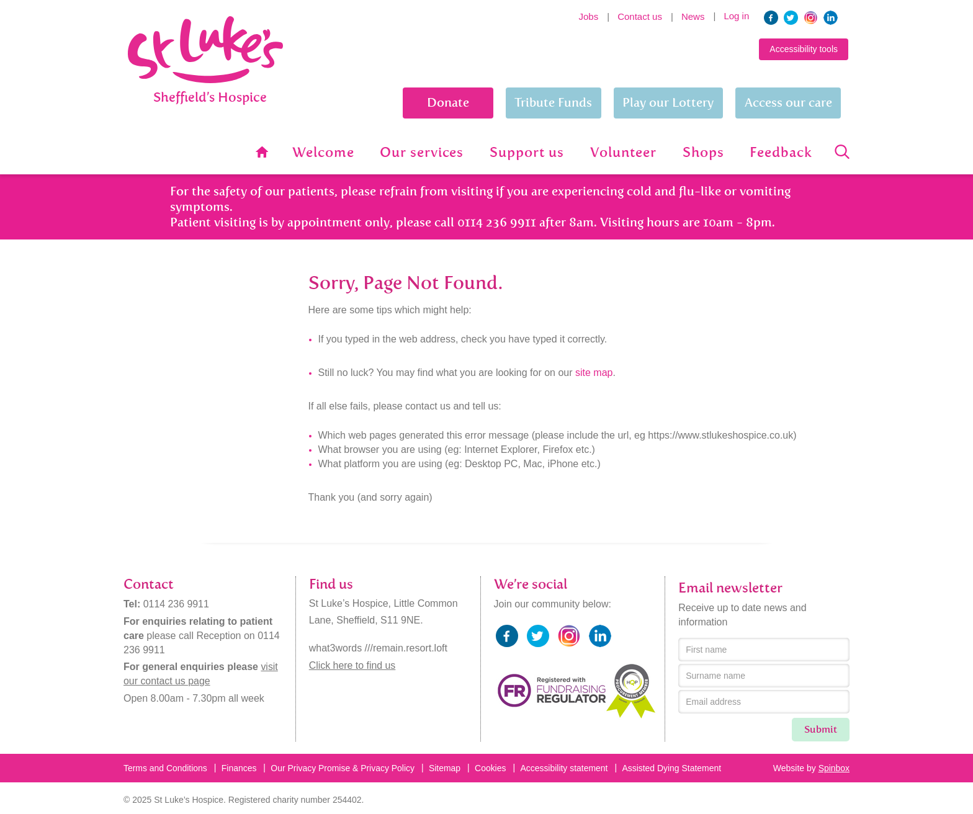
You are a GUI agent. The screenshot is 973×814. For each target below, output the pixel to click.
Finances (239, 767)
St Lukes (205, 91)
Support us (529, 153)
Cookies (492, 767)
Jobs (589, 16)
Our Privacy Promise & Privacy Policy (343, 767)
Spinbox (834, 767)
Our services (425, 153)
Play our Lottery (668, 103)
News (693, 16)
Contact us (639, 16)
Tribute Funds (552, 103)
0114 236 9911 (176, 603)
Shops (704, 153)
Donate (446, 103)
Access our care (788, 103)
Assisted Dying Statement (673, 767)
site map (593, 372)
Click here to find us (353, 665)
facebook (771, 17)
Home (264, 152)
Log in (736, 16)
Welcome (327, 153)
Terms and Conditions (165, 767)
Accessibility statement (566, 767)
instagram (810, 17)
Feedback (781, 153)
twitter (791, 17)
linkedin (830, 17)
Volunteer (625, 153)
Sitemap (446, 767)
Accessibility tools (803, 49)
